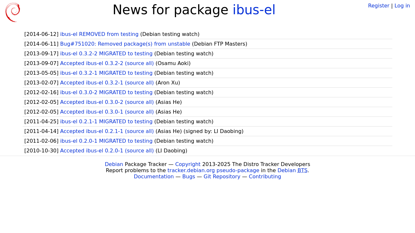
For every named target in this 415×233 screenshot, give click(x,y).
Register (378, 6)
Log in (402, 6)
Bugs (188, 176)
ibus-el (254, 9)
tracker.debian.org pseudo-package (213, 170)
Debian (114, 164)
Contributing (265, 176)
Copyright (187, 164)
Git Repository (222, 176)
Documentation (154, 176)
